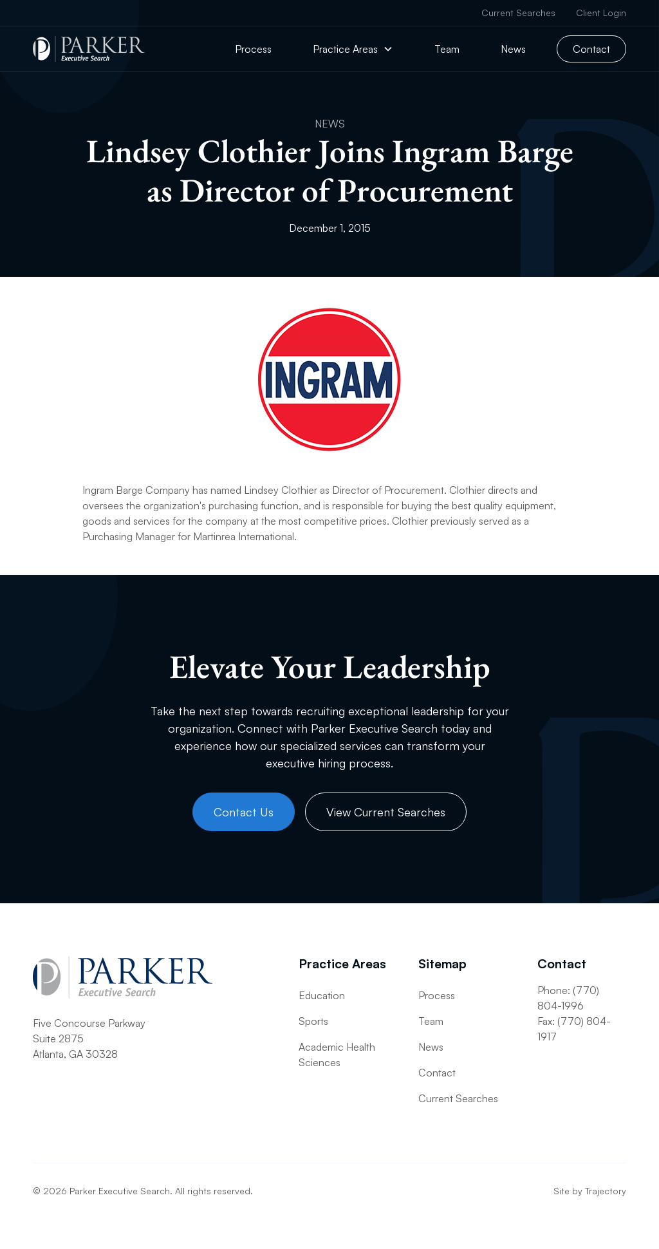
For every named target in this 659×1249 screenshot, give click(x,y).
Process (253, 48)
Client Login (601, 12)
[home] (89, 49)
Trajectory (605, 1190)
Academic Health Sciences (337, 1054)
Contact (591, 48)
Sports (313, 1021)
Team (446, 48)
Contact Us (244, 812)
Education (322, 995)
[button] (353, 49)
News (513, 48)
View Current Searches (385, 812)
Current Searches (518, 12)
